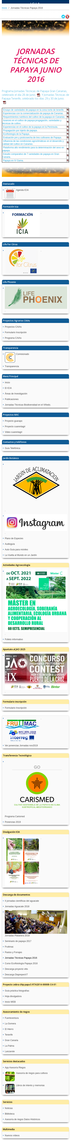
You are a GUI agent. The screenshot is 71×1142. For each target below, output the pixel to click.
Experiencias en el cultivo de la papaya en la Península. (30, 127)
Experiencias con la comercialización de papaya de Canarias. (32, 113)
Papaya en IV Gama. (13, 160)
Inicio (4, 8)
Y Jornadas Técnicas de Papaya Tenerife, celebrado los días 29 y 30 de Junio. (35, 98)
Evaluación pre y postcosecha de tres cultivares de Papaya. (32, 137)
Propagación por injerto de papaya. (20, 130)
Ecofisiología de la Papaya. (16, 134)
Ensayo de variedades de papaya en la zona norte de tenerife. (33, 110)
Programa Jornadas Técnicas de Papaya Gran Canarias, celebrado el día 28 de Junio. (34, 93)
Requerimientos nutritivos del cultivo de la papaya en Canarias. (33, 117)
